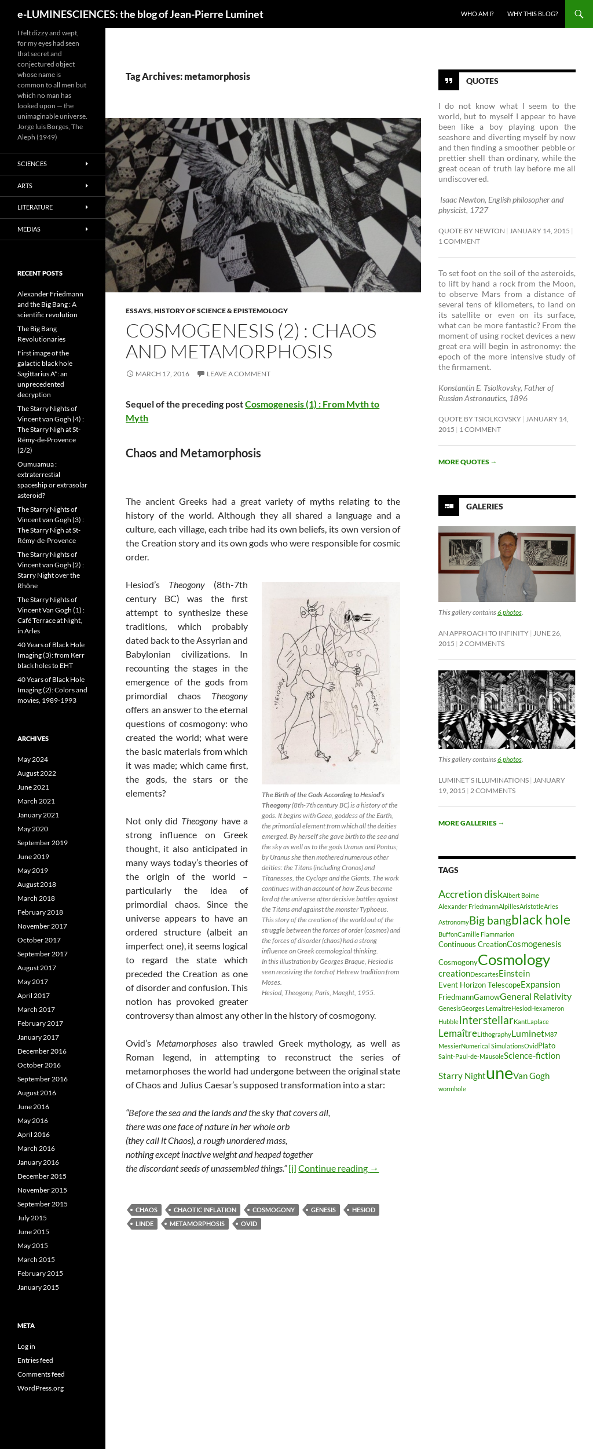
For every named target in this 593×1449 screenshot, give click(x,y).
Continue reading (338, 1167)
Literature (35, 207)
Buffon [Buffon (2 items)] (447, 934)
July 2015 (32, 1217)
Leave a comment (238, 373)
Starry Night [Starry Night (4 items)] (462, 1076)
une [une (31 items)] (499, 1072)
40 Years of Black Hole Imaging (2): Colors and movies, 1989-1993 (52, 690)
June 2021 (33, 787)
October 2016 (39, 1065)
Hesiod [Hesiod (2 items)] (521, 1008)
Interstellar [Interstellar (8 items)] (486, 1019)
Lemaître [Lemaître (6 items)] (457, 1033)
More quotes (467, 461)
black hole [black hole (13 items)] (540, 919)
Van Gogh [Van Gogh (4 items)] (531, 1076)
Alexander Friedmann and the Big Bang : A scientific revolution (50, 304)
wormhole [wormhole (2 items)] (452, 1088)
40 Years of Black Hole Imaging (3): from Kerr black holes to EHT (51, 655)
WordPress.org (40, 1388)
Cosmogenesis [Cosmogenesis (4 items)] (534, 944)
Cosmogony (273, 1209)
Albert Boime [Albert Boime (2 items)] (521, 895)
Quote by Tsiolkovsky (479, 418)
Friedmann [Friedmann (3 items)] (456, 997)
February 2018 (40, 912)
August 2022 (36, 773)
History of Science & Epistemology (221, 310)
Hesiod (363, 1209)
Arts (24, 185)
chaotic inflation (205, 1209)
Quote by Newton (471, 230)
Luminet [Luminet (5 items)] (527, 1033)
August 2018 (36, 884)
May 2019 (32, 870)
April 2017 (33, 995)
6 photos (509, 612)
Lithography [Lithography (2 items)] (494, 1034)
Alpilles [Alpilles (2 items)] (509, 906)
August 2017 (36, 967)
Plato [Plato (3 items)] (546, 1045)
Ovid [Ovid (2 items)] (531, 1046)
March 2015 (36, 1259)
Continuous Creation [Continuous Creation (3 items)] (472, 944)
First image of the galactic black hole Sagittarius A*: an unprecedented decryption (44, 374)
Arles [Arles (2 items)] (551, 906)
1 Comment (459, 241)
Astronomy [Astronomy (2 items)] (453, 922)
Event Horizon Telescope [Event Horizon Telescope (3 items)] (479, 984)
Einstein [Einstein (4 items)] (514, 973)
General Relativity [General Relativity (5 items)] (536, 996)
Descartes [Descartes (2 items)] (484, 974)
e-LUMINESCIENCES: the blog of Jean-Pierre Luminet (140, 14)
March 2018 (36, 898)
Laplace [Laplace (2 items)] (538, 1021)
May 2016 (32, 1120)
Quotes (482, 81)
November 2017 (42, 926)
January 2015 (38, 1287)
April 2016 (33, 1134)
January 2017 (38, 1037)
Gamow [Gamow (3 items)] (487, 997)
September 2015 (42, 1203)
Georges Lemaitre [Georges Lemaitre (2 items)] (486, 1008)
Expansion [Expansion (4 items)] (540, 984)
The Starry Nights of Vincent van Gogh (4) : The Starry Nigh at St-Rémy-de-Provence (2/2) (50, 429)
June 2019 (33, 856)
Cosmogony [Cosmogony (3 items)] (458, 962)
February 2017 (40, 1023)
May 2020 (32, 828)
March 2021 (36, 801)
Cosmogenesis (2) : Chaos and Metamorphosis (251, 340)
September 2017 (42, 953)
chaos (147, 1209)
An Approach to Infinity (483, 633)
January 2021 (38, 814)
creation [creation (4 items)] (454, 973)
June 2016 (33, 1106)
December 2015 (42, 1176)
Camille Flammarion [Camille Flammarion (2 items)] (485, 934)
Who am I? (477, 13)
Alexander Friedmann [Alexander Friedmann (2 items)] (468, 906)
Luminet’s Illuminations (483, 780)
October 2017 (39, 940)
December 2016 (42, 1051)
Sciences (32, 163)
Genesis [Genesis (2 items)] (449, 1008)
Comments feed (41, 1374)
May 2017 (32, 981)
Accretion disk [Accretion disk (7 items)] (470, 893)
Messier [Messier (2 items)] (449, 1046)
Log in (26, 1346)
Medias (29, 229)
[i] (292, 1167)
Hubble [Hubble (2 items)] (448, 1021)
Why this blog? (532, 13)
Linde (144, 1223)
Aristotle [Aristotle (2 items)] (531, 906)
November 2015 (42, 1190)
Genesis (323, 1209)
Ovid (249, 1223)
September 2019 (42, 842)
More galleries (471, 823)
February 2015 (40, 1273)
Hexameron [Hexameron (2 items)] (547, 1008)
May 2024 (32, 759)
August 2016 (36, 1092)
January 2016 (38, 1162)
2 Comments (481, 643)
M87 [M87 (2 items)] (550, 1034)
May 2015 (32, 1245)
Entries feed (35, 1360)
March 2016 (36, 1148)
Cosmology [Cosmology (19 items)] (514, 959)
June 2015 (33, 1231)
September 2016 (42, 1078)
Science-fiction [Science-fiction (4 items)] (532, 1056)
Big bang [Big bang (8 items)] (490, 920)
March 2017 (36, 1009)
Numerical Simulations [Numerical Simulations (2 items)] (492, 1046)
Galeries (484, 506)
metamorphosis (197, 1223)
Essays (138, 310)
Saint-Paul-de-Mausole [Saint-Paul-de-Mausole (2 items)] (471, 1056)
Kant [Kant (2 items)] (520, 1021)
